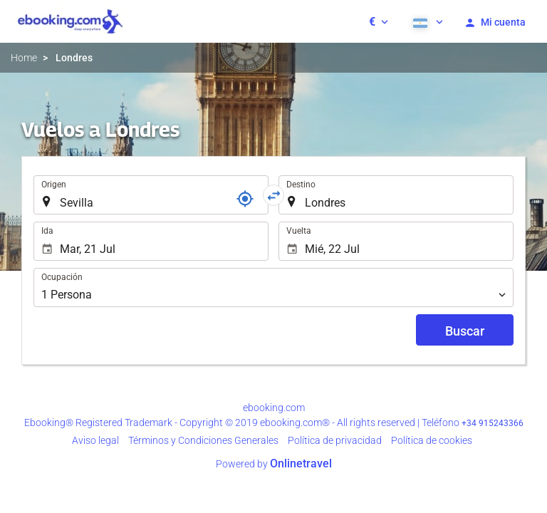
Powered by (274, 464)
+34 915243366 (492, 423)
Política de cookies (431, 440)
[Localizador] (245, 199)
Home (24, 57)
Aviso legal (95, 440)
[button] (378, 21)
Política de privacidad (335, 440)
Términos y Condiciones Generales (203, 440)
